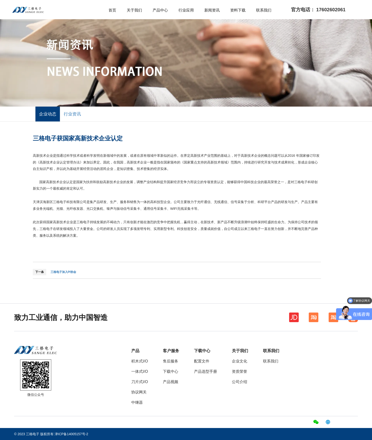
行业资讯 (72, 114)
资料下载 (238, 10)
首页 (112, 10)
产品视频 (170, 382)
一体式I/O (139, 371)
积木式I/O (139, 361)
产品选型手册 (205, 371)
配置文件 (201, 361)
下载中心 (170, 371)
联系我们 (263, 10)
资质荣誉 (239, 371)
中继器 (137, 402)
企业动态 (47, 114)
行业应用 (186, 10)
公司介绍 (239, 382)
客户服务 (171, 351)
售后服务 (170, 361)
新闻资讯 (212, 10)
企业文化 (239, 361)
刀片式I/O (139, 382)
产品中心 (160, 10)
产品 (135, 351)
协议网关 (139, 392)
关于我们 (134, 10)
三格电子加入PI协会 (63, 272)
